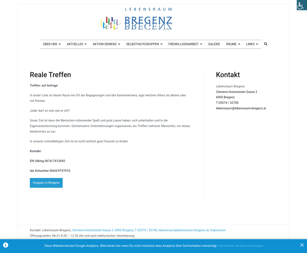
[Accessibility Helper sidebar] (302, 5)
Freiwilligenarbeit (183, 44)
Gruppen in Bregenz (46, 183)
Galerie (214, 44)
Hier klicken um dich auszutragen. (241, 246)
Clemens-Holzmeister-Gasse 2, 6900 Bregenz (102, 230)
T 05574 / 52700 (227, 103)
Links (250, 44)
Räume (231, 44)
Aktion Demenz (105, 44)
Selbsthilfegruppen (142, 44)
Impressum (218, 230)
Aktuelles (75, 44)
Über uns (50, 44)
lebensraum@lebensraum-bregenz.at (241, 108)
